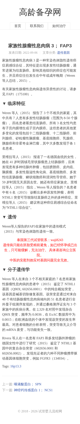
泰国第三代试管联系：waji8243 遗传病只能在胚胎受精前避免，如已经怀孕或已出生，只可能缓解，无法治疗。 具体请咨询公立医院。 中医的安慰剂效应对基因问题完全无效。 (40, 250)
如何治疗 (59, 26)
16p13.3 (15, 366)
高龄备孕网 (40, 12)
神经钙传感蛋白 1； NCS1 (33, 390)
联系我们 (36, 26)
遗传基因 (63, 52)
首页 (17, 26)
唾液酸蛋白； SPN (27, 384)
